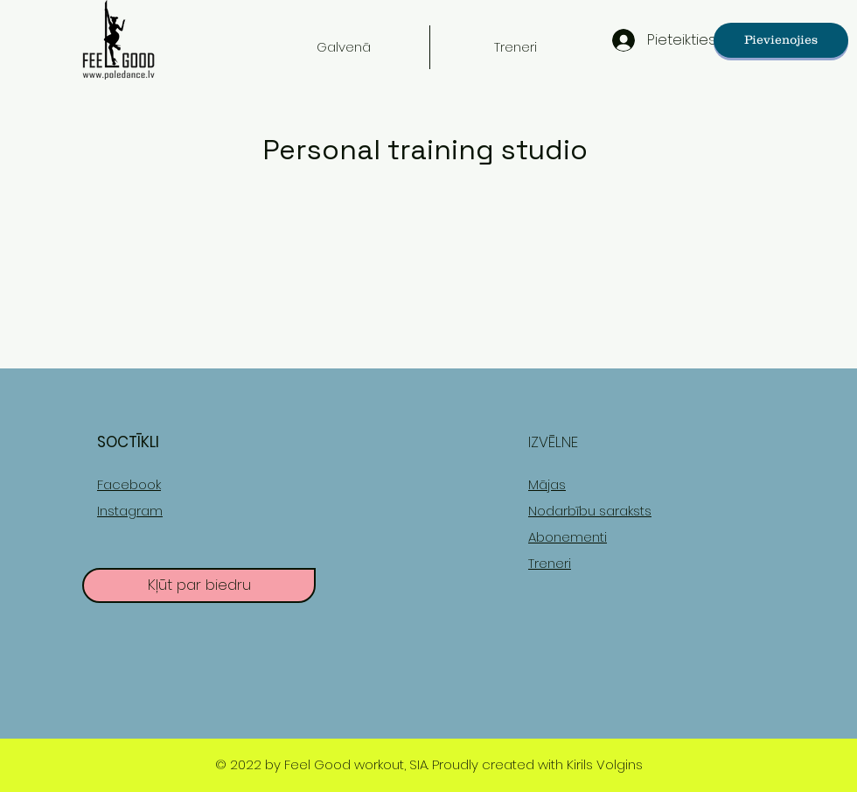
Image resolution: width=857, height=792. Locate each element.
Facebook (129, 484)
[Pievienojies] (781, 40)
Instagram (130, 510)
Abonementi (567, 537)
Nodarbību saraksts (589, 510)
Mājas (547, 484)
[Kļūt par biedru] (199, 585)
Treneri (549, 563)
